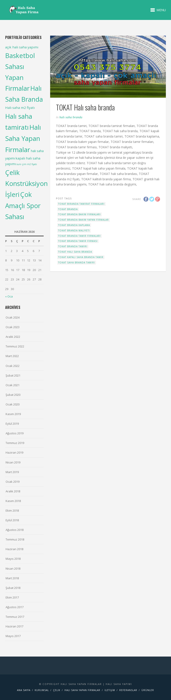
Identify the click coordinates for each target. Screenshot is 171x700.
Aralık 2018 (13, 491)
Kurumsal (42, 690)
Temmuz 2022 (15, 346)
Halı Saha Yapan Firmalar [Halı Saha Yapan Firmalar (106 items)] (23, 138)
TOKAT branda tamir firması (78, 241)
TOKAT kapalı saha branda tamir (80, 257)
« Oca (9, 296)
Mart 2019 (12, 472)
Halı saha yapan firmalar (82, 690)
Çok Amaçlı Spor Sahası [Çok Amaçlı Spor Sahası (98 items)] (23, 205)
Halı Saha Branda (70, 117)
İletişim (110, 690)
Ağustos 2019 (15, 433)
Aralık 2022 (13, 337)
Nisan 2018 (13, 568)
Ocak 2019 (12, 482)
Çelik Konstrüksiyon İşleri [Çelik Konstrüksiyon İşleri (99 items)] (26, 183)
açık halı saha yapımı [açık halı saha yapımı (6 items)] (21, 47)
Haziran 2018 (14, 549)
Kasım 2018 (13, 501)
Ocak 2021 (12, 385)
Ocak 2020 (12, 404)
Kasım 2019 (13, 414)
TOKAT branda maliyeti (74, 230)
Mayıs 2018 (13, 559)
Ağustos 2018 (15, 530)
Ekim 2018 (12, 510)
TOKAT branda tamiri (72, 246)
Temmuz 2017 (15, 617)
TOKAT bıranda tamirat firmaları (81, 203)
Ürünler (147, 690)
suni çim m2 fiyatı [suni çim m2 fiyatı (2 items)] (27, 164)
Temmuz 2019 (15, 443)
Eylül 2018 (12, 520)
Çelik (56, 690)
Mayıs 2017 (13, 636)
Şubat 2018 (13, 588)
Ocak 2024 (12, 317)
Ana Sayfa (23, 690)
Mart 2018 (12, 578)
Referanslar (128, 690)
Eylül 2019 (12, 424)
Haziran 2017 (14, 626)
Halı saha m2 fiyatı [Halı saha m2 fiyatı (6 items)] (20, 107)
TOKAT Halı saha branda (75, 251)
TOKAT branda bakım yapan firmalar (83, 219)
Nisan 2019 (13, 462)
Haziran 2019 (14, 452)
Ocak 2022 (12, 366)
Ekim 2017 (12, 597)
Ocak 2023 (12, 327)
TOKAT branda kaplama (74, 225)
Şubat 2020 (13, 395)
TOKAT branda (68, 209)
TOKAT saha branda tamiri (76, 262)
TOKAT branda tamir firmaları (79, 235)
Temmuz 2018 (15, 539)
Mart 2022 (12, 356)
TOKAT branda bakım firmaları (79, 214)
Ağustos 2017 (15, 607)
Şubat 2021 (13, 375)
